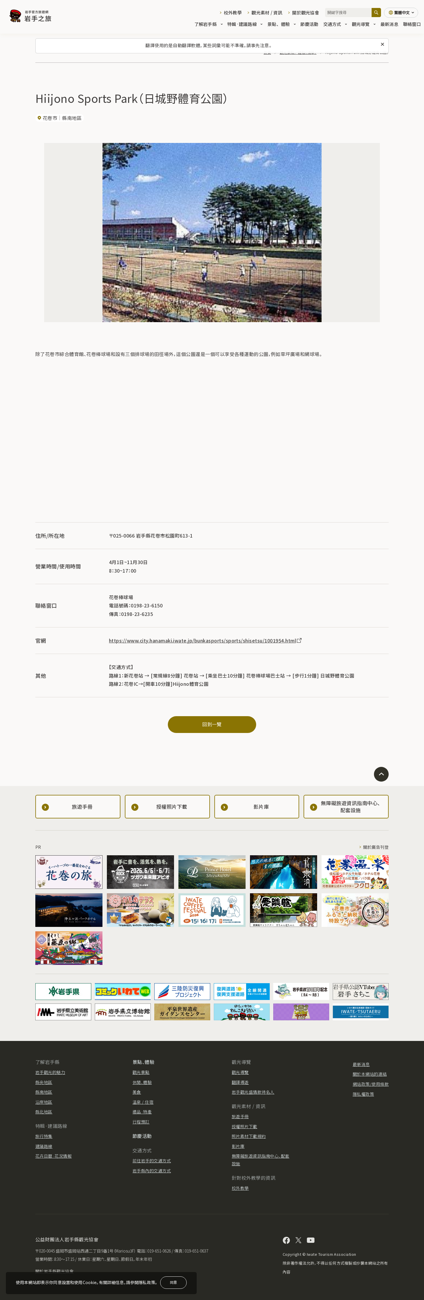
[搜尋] (376, 12)
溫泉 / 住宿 (142, 1102)
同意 (173, 1282)
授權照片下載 (244, 1126)
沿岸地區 (43, 1102)
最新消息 (389, 24)
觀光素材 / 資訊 (266, 12)
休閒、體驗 (142, 1082)
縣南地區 (43, 1092)
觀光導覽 (364, 24)
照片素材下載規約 (249, 1136)
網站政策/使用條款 (371, 1084)
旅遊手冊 (240, 1116)
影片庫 (238, 1146)
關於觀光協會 (305, 12)
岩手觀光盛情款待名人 (253, 1092)
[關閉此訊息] (382, 44)
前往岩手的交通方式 (151, 1161)
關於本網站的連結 (370, 1074)
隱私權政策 (363, 1094)
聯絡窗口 (412, 24)
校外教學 (233, 12)
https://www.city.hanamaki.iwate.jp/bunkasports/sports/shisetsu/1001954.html (205, 640)
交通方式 (335, 24)
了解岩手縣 (208, 24)
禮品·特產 (142, 1112)
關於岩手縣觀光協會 (54, 1271)
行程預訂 (141, 1122)
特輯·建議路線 (245, 24)
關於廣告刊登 (376, 847)
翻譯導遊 (240, 1082)
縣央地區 (43, 1082)
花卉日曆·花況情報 (53, 1156)
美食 (136, 1092)
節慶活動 (309, 24)
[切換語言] (401, 13)
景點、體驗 (281, 24)
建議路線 (43, 1146)
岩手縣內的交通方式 (151, 1171)
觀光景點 (141, 1072)
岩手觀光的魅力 (50, 1072)
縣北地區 (43, 1112)
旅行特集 (43, 1136)
